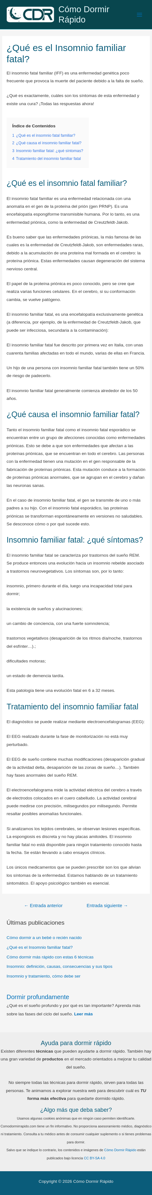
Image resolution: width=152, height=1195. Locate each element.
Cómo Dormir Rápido (83, 14)
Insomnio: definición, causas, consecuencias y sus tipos (59, 966)
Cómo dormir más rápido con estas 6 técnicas (50, 957)
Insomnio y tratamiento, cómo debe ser (43, 976)
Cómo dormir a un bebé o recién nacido (44, 937)
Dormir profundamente (38, 996)
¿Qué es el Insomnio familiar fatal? (40, 947)
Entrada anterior (43, 905)
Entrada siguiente (107, 905)
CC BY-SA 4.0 (94, 1158)
